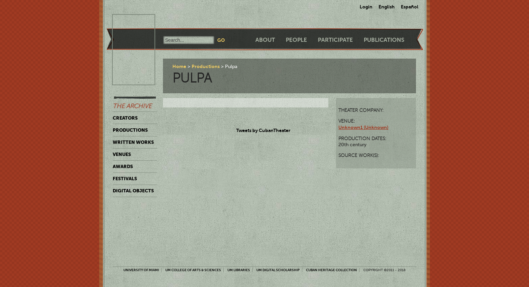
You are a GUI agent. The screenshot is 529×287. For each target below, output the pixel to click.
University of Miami (141, 270)
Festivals (125, 178)
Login (366, 6)
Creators (125, 118)
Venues (122, 154)
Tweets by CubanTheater (263, 130)
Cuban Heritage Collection (331, 270)
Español (409, 6)
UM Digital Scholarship (278, 270)
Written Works (133, 142)
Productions (130, 130)
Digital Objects (133, 190)
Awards (123, 166)
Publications (384, 40)
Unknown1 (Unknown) (363, 127)
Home (179, 66)
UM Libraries (238, 270)
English (387, 6)
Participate (335, 40)
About (265, 40)
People (296, 40)
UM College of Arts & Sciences (193, 270)
